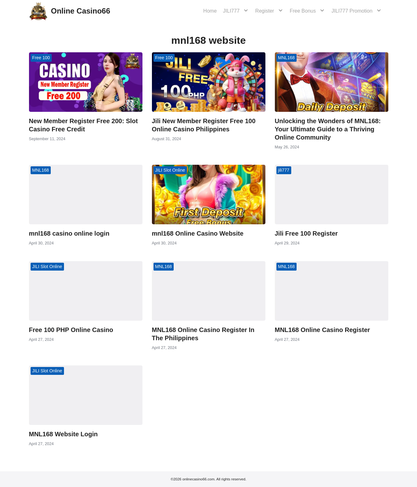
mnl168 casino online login (69, 233)
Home (222, 11)
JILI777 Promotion (355, 11)
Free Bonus (309, 11)
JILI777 (243, 11)
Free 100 (41, 57)
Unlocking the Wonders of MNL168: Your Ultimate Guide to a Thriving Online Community (328, 129)
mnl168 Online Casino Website (198, 233)
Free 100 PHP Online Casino (71, 329)
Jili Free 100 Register (306, 233)
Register (273, 11)
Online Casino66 (80, 11)
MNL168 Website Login (63, 434)
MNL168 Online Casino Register (322, 329)
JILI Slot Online (170, 170)
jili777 (283, 170)
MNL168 (286, 57)
